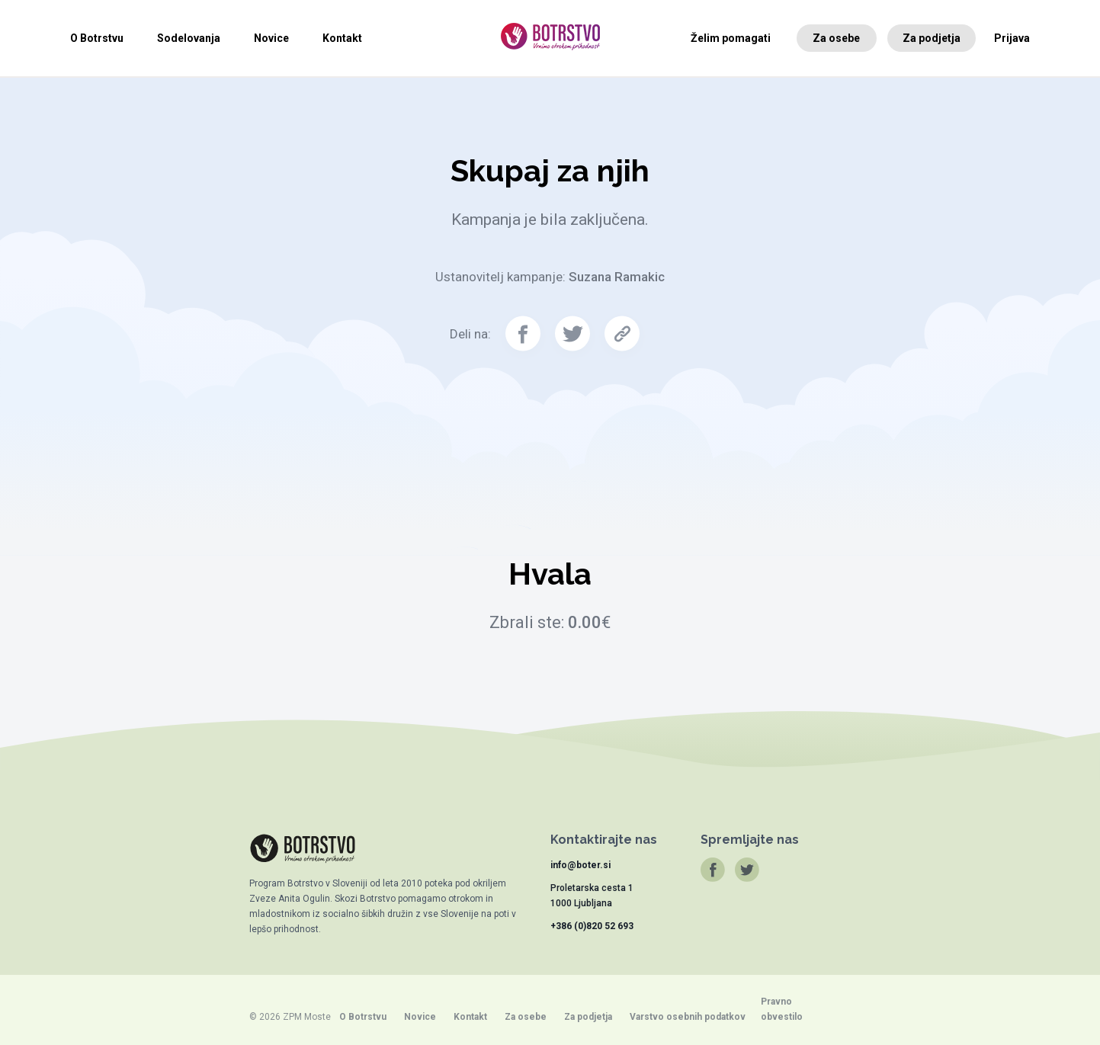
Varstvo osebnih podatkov (688, 1016)
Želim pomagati (731, 38)
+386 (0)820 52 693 (591, 926)
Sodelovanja (188, 38)
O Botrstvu (96, 38)
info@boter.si (580, 865)
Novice (271, 38)
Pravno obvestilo (782, 1009)
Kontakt (342, 38)
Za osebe (836, 38)
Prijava (1012, 38)
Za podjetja (931, 38)
